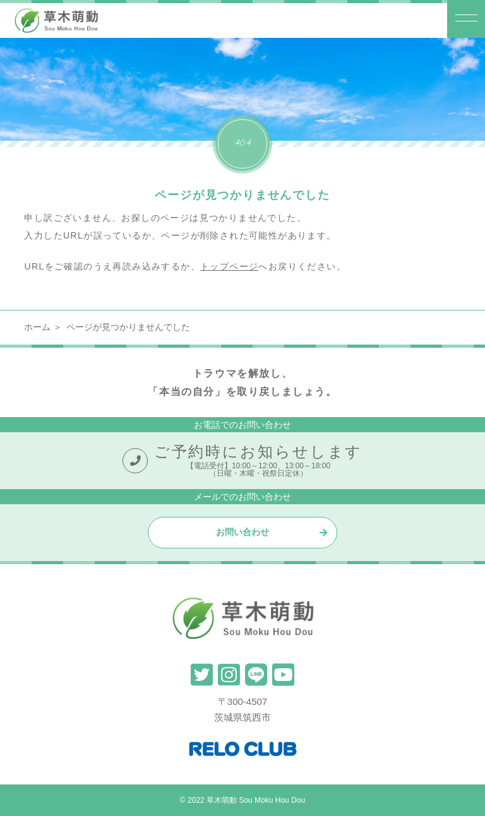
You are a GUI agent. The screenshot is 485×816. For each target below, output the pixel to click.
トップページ (229, 266)
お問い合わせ (242, 532)
